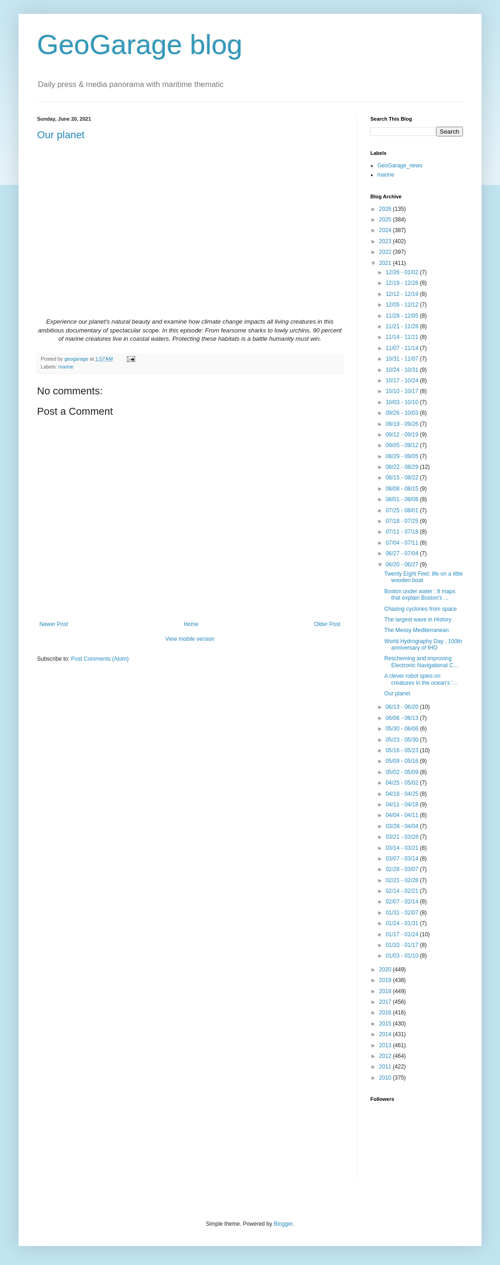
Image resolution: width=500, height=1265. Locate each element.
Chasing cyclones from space (420, 609)
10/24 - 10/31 (403, 370)
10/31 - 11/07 (403, 359)
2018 (386, 991)
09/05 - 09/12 (403, 445)
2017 (386, 1002)
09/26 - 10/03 (403, 413)
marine (66, 366)
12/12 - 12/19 (403, 294)
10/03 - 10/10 (403, 402)
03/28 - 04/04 (403, 826)
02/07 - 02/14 (403, 901)
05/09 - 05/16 (403, 761)
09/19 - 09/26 (403, 424)
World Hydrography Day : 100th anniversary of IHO (423, 644)
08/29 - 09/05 (403, 456)
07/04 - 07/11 (403, 543)
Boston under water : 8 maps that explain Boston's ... (419, 594)
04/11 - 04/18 (403, 804)
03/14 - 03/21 (403, 848)
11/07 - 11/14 (403, 348)
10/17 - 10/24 (403, 380)
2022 (386, 252)
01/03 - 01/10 (403, 955)
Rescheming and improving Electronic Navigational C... (421, 661)
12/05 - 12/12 (403, 304)
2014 (386, 1034)
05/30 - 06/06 (403, 728)
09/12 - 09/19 (403, 434)
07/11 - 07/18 (403, 531)
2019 (386, 980)
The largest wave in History (417, 619)
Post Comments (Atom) (100, 659)
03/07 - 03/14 (403, 858)
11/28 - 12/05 (403, 316)
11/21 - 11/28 (403, 326)
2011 (386, 1066)
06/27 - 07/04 (403, 553)
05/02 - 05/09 (403, 772)
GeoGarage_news (399, 165)
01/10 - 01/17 (403, 945)
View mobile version (190, 639)
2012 (386, 1056)
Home (191, 624)
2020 (386, 969)
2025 (386, 219)
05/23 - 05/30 (403, 740)
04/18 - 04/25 (403, 794)
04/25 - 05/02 (403, 783)
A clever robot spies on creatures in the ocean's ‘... (420, 679)
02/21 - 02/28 (403, 880)
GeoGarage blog (140, 44)
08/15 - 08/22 (403, 477)
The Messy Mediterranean (416, 630)
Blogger (283, 1224)
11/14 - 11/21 (403, 337)
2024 (386, 230)
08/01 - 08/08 (403, 499)
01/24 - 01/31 (403, 923)
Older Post (327, 624)
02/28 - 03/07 (403, 869)
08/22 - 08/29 (403, 467)
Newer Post (53, 624)
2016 (386, 1012)
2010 (386, 1078)
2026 (386, 209)
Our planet (61, 135)
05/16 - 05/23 (403, 750)
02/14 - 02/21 (403, 891)
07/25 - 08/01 (403, 510)
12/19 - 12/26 (403, 283)
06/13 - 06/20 (403, 707)
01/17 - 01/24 (403, 934)
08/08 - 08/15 (403, 488)
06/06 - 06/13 (403, 718)
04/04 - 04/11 (403, 815)
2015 (386, 1023)
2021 (386, 263)
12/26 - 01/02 (403, 272)
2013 (386, 1045)
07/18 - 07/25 (403, 521)
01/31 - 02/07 (403, 912)
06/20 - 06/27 (403, 564)
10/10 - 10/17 (403, 391)
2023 (386, 241)
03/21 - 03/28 (403, 837)
